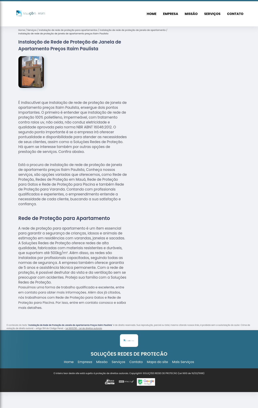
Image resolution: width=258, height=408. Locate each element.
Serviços (212, 13)
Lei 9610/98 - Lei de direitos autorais (84, 328)
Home (151, 13)
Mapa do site (157, 362)
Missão (191, 13)
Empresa (170, 13)
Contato (235, 13)
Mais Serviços (183, 362)
